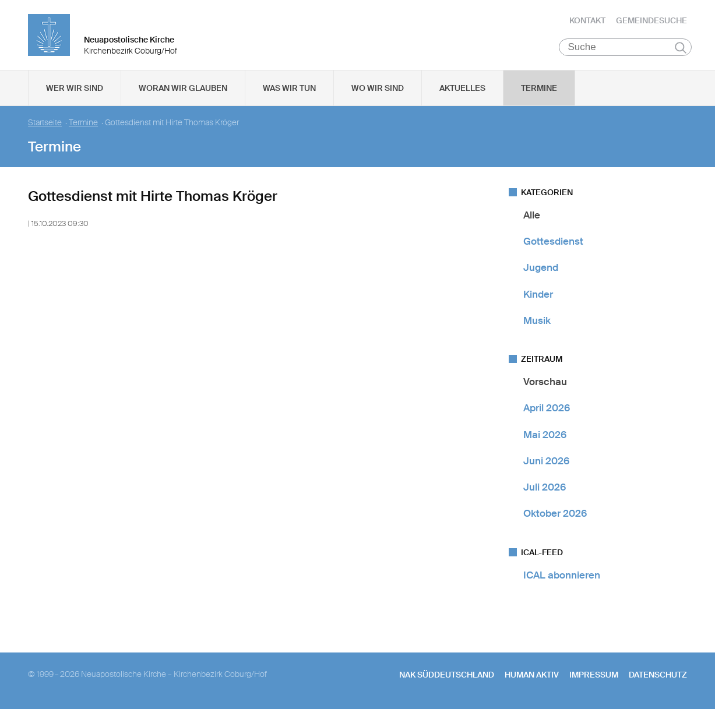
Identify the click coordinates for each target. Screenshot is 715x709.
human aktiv (532, 674)
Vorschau (545, 381)
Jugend (540, 268)
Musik (537, 320)
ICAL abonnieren (561, 575)
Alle (531, 215)
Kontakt (587, 20)
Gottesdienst (553, 241)
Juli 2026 (544, 487)
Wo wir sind (377, 88)
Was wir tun (289, 88)
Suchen (681, 47)
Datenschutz (658, 674)
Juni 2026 (546, 460)
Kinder (538, 294)
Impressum (593, 674)
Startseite (45, 123)
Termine (539, 88)
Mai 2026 (544, 434)
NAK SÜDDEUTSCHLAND (446, 674)
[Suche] (625, 47)
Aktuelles (462, 88)
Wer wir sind (74, 88)
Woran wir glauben (183, 88)
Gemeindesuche (651, 20)
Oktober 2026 (555, 513)
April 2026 (546, 408)
